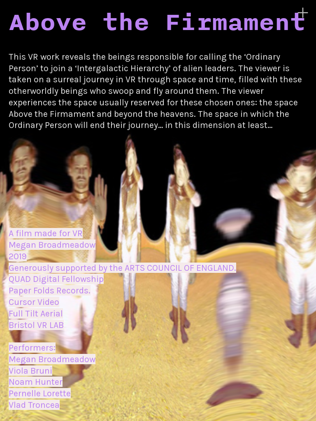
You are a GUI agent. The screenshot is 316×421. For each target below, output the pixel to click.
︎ (303, 13)
